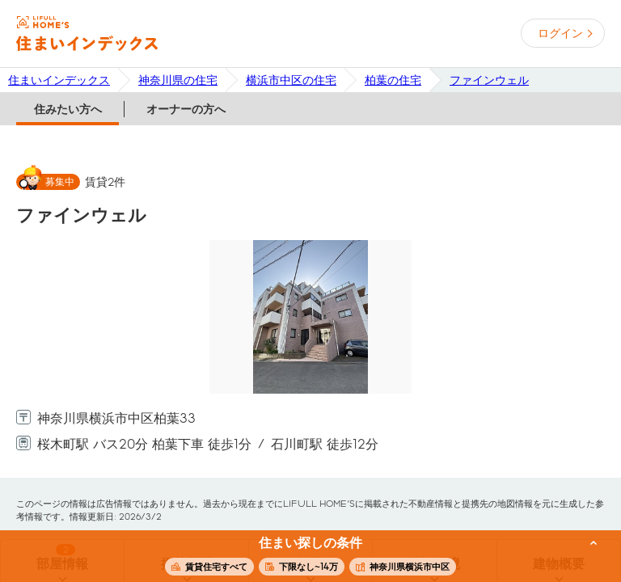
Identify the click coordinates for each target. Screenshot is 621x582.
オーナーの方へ (186, 109)
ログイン (560, 33)
